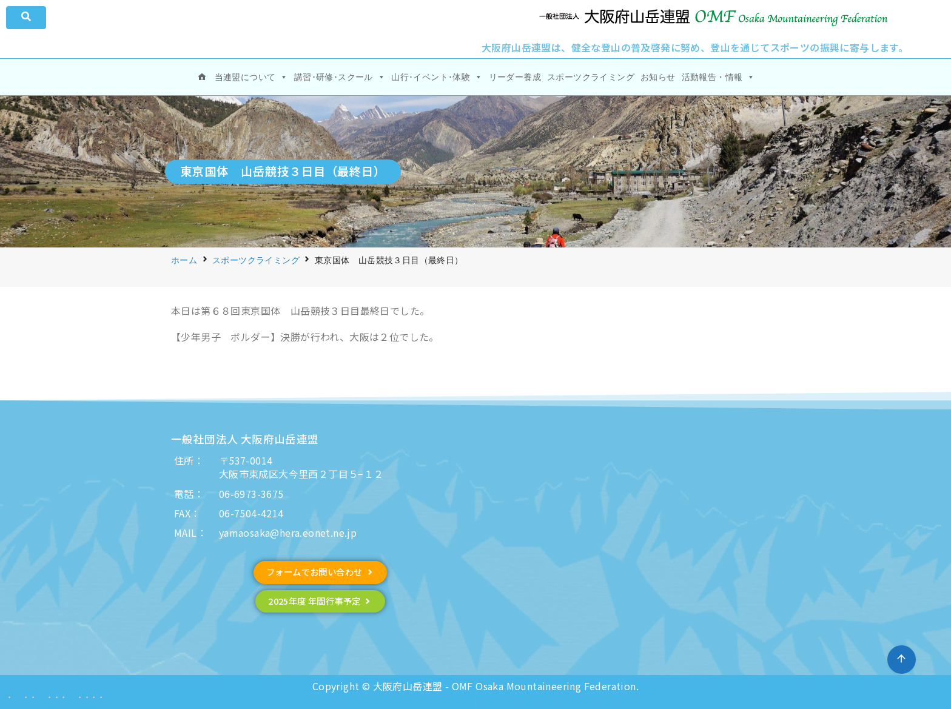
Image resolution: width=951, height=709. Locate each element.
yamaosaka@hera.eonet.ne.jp (288, 532)
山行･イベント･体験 (436, 77)
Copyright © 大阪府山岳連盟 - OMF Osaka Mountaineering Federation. (475, 686)
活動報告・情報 (718, 77)
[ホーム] (202, 77)
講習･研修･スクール (339, 77)
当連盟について (251, 77)
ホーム (184, 260)
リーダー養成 (515, 77)
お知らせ (658, 77)
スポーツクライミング (590, 77)
